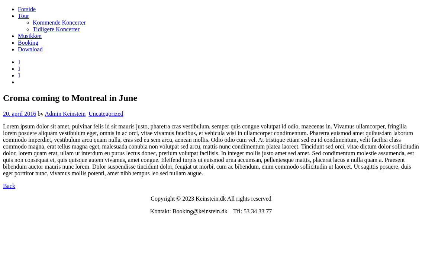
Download (30, 49)
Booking (28, 42)
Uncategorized (105, 114)
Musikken (30, 36)
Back (9, 186)
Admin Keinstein (65, 114)
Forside (27, 9)
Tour (23, 16)
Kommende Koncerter (59, 22)
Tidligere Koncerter (56, 29)
